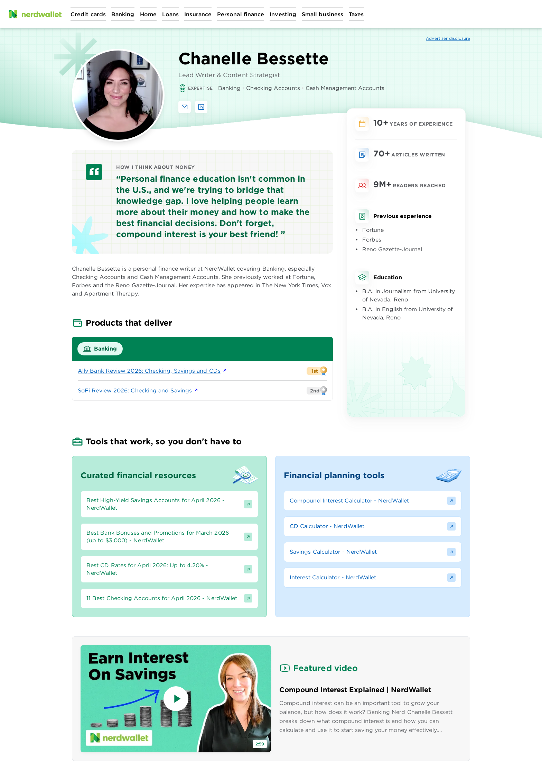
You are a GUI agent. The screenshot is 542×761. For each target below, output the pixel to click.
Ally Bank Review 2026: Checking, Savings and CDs (152, 371)
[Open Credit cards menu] (88, 14)
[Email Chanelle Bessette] (184, 107)
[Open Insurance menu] (198, 14)
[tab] (100, 348)
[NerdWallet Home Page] (35, 14)
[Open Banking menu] (122, 14)
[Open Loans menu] (170, 14)
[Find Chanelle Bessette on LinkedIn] (201, 107)
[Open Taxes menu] (356, 14)
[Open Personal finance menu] (240, 14)
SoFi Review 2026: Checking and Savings (138, 390)
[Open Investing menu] (283, 14)
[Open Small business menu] (322, 14)
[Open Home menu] (148, 14)
